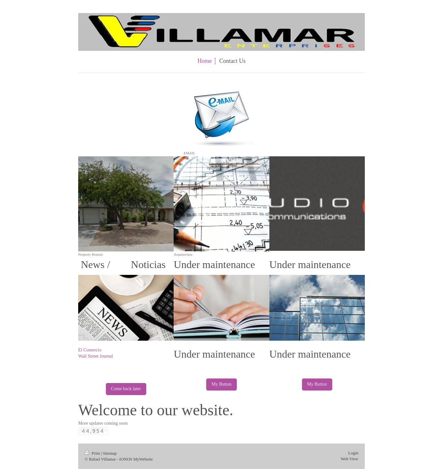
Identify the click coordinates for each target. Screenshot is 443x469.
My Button (221, 384)
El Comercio (89, 350)
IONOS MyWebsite (136, 459)
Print (93, 453)
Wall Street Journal (95, 356)
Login (353, 452)
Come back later (126, 388)
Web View (349, 458)
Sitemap (110, 453)
